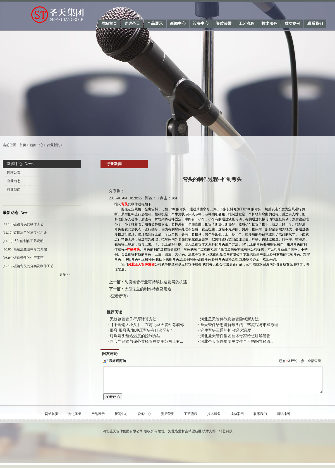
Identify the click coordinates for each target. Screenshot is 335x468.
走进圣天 (132, 23)
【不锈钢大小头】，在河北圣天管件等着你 (147, 325)
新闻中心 (178, 23)
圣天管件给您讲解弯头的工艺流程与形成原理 (239, 325)
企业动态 (13, 181)
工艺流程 (246, 23)
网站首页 (109, 23)
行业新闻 (53, 145)
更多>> (64, 274)
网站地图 (283, 419)
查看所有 (119, 296)
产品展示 (155, 23)
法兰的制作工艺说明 (28, 241)
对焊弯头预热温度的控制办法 (135, 336)
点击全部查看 (311, 361)
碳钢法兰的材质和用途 (30, 233)
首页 (23, 145)
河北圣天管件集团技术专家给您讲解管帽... (237, 336)
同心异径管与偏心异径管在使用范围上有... (146, 341)
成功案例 (292, 23)
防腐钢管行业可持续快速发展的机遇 (156, 282)
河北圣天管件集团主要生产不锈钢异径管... (237, 341)
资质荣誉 (223, 23)
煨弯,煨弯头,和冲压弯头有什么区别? (141, 330)
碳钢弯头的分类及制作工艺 (33, 266)
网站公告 (13, 172)
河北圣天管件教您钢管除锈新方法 (229, 319)
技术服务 (269, 23)
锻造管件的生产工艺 (28, 258)
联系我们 (315, 23)
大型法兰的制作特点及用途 (148, 289)
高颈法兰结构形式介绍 (30, 249)
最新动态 (10, 213)
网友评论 (110, 354)
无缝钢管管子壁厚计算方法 (133, 319)
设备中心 (201, 23)
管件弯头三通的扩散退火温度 (225, 330)
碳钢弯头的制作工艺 (28, 224)
